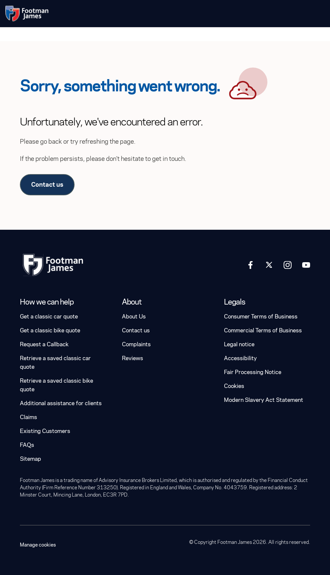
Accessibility (240, 358)
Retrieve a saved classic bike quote (56, 385)
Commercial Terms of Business (263, 330)
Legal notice (239, 344)
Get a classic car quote (49, 316)
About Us (134, 316)
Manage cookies (38, 545)
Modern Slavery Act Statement (263, 400)
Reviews (132, 358)
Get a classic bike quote (50, 330)
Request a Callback (44, 344)
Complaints (136, 344)
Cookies (234, 386)
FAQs (27, 445)
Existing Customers (45, 431)
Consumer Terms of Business (261, 316)
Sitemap (30, 459)
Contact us (47, 184)
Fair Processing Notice (252, 372)
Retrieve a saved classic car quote (55, 363)
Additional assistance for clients (61, 403)
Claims (28, 417)
